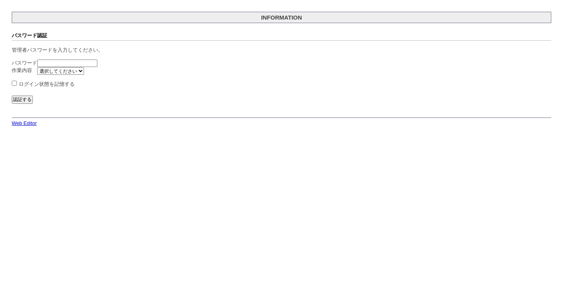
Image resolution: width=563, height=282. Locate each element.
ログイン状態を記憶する (47, 84)
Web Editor (24, 123)
